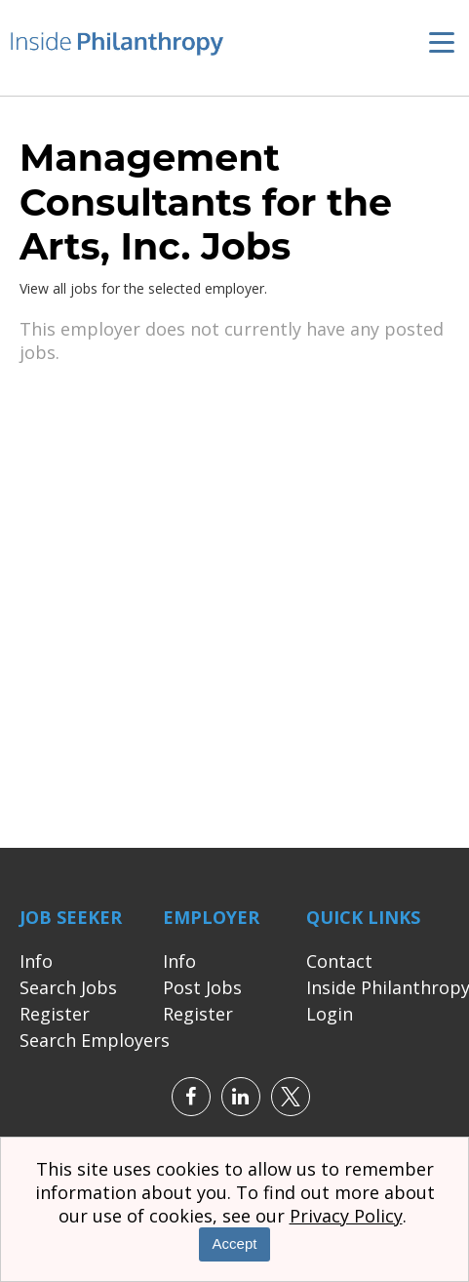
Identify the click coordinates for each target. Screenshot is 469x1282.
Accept (235, 1243)
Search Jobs (68, 990)
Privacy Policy (346, 1215)
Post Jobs (202, 990)
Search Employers (95, 1043)
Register (55, 1016)
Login (329, 1016)
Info (36, 964)
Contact (339, 964)
